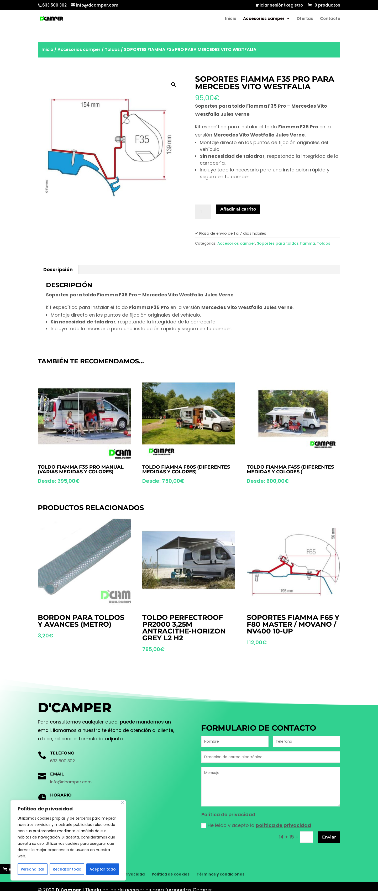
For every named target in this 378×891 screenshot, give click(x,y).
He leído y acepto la (256, 825)
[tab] (58, 269)
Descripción (58, 269)
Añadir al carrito (238, 209)
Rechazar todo (67, 869)
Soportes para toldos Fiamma (286, 243)
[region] (68, 840)
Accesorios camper (264, 19)
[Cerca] (122, 802)
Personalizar (32, 869)
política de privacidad (283, 825)
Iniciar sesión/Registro (279, 5)
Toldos (112, 49)
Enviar (329, 837)
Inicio (230, 19)
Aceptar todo (103, 869)
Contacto (330, 19)
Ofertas (305, 19)
